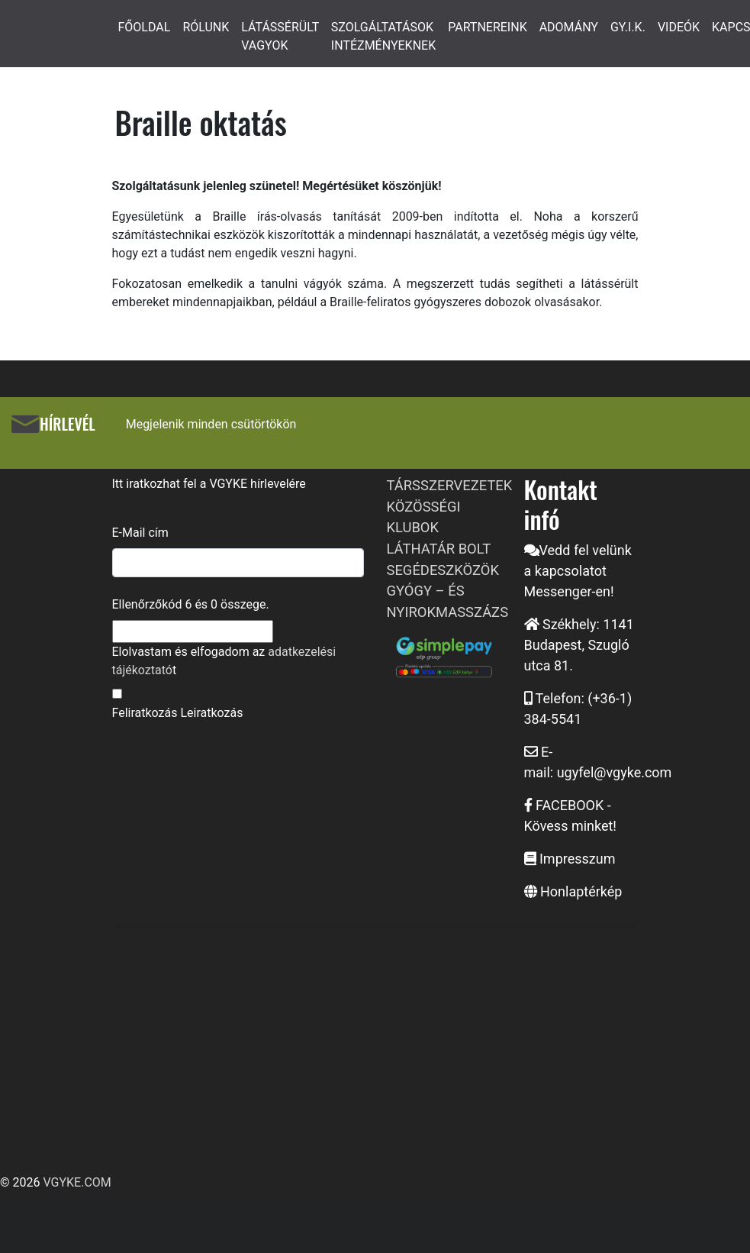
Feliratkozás (145, 713)
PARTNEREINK (487, 27)
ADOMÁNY (568, 27)
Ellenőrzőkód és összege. (190, 604)
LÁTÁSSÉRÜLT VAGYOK (280, 36)
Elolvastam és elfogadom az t (224, 660)
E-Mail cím (140, 532)
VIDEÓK (679, 27)
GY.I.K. (627, 27)
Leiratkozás (211, 713)
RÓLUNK (205, 27)
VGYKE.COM (77, 1182)
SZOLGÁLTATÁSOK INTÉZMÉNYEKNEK (383, 36)
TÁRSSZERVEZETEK (450, 485)
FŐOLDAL (144, 27)
